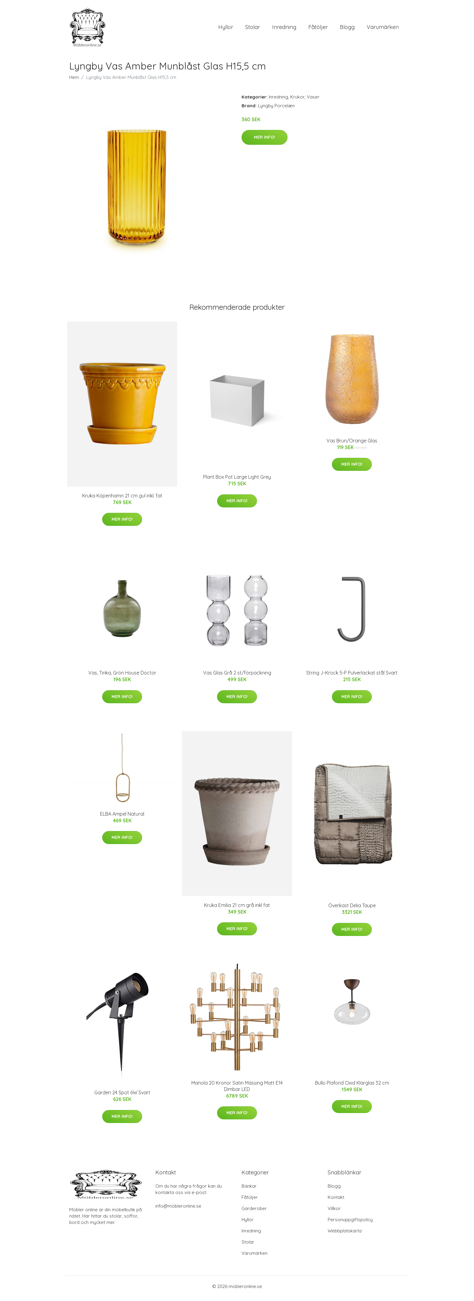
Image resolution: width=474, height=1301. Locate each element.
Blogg (347, 29)
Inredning (284, 29)
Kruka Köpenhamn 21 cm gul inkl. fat (122, 500)
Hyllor (225, 29)
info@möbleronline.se (178, 1210)
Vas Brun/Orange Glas (351, 445)
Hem (74, 81)
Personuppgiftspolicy (350, 1224)
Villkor (334, 1212)
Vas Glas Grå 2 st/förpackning (237, 677)
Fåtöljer (318, 29)
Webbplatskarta (345, 1235)
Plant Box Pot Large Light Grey (237, 481)
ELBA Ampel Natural (122, 818)
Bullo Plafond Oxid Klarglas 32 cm (352, 1087)
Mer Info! (264, 141)
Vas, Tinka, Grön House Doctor (122, 677)
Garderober (254, 1212)
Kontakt (336, 1201)
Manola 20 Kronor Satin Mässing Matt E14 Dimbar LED (237, 1090)
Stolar (252, 29)
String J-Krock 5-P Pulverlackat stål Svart (352, 677)
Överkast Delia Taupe (352, 910)
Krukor (297, 101)
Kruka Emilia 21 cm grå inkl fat (237, 909)
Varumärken (383, 29)
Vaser (313, 101)
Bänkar (249, 1190)
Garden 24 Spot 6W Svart (122, 1097)
